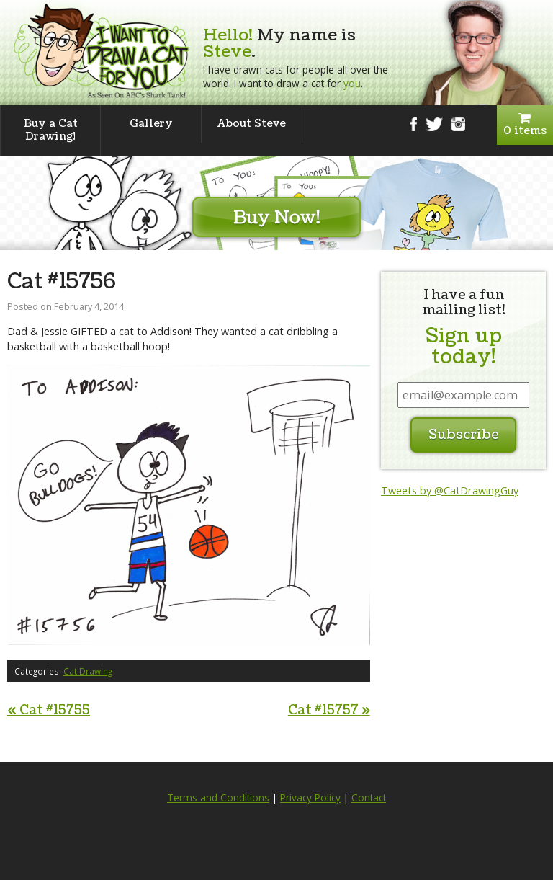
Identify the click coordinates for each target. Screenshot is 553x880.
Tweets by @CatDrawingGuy (449, 490)
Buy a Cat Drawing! (51, 130)
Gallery (151, 123)
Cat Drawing (87, 671)
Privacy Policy (310, 797)
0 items (525, 125)
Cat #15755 (48, 710)
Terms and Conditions (218, 797)
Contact (368, 797)
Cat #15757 (329, 710)
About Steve (251, 123)
